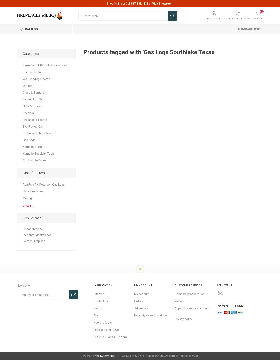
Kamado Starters (34, 147)
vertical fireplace (34, 241)
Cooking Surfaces (34, 160)
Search (98, 308)
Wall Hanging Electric (36, 79)
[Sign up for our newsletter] (43, 294)
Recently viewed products (151, 315)
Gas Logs (29, 140)
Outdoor (28, 86)
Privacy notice (184, 319)
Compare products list (237, 18)
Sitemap (99, 294)
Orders (138, 301)
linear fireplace (33, 229)
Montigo (28, 198)
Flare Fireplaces (33, 191)
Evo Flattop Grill (33, 126)
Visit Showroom (162, 3)
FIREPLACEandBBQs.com (110, 337)
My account (213, 18)
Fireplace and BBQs (106, 330)
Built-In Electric (32, 72)
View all (28, 206)
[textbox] (123, 16)
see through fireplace (37, 235)
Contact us (101, 301)
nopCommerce (105, 355)
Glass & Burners (33, 92)
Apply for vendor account (191, 308)
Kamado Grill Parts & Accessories (45, 65)
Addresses (141, 308)
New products (103, 322)
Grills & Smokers (34, 106)
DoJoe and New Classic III (40, 133)
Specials (28, 113)
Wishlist (180, 301)
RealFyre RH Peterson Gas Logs (44, 184)
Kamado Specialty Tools (39, 153)
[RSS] (220, 293)
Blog (96, 315)
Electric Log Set (33, 99)
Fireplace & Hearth (35, 120)
